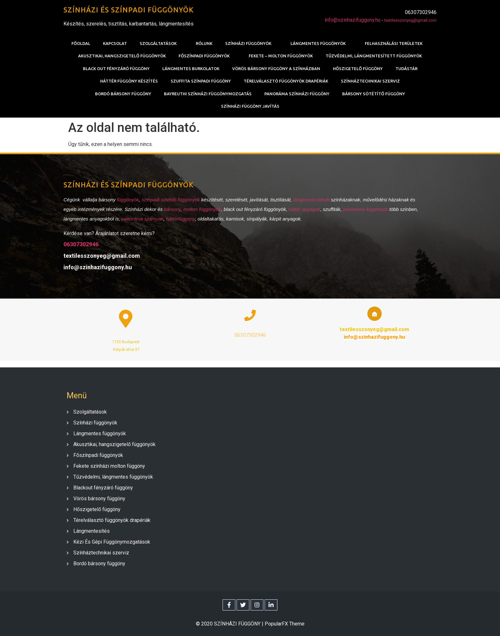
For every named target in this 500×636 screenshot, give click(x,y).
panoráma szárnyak (142, 218)
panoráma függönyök (365, 209)
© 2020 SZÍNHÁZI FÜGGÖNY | (230, 624)
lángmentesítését (312, 199)
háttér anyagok (304, 209)
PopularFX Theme (285, 624)
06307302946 (81, 244)
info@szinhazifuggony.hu (352, 20)
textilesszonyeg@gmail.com (410, 20)
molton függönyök (202, 209)
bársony (172, 209)
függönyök (128, 199)
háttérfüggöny (180, 218)
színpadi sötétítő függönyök (171, 199)
